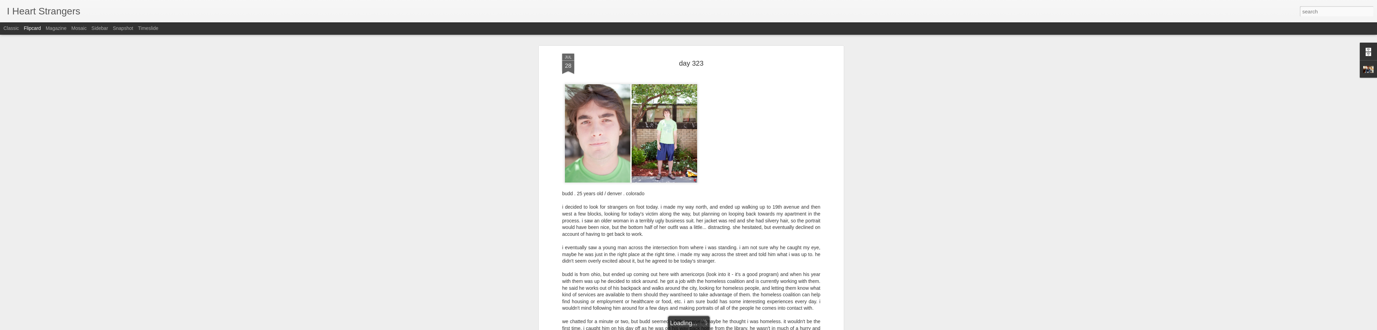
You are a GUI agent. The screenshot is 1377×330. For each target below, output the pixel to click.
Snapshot (123, 28)
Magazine (56, 28)
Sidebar (100, 28)
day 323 (691, 36)
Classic (11, 28)
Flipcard (32, 28)
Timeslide (148, 28)
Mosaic (78, 28)
